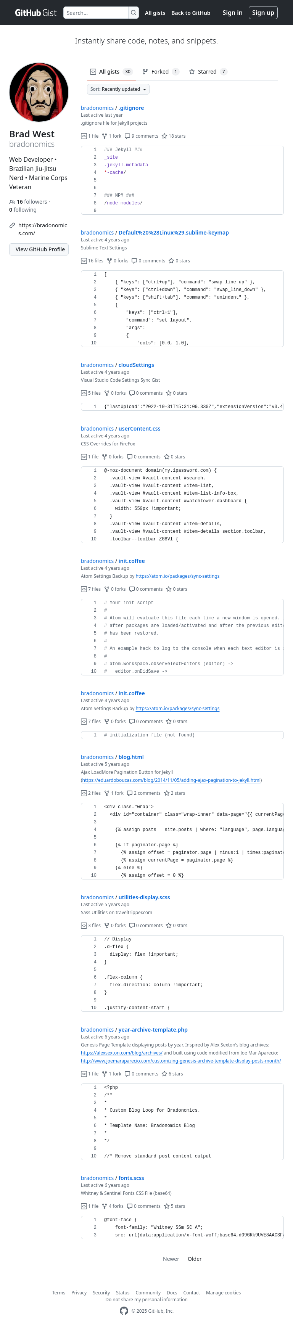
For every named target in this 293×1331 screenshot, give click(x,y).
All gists (155, 12)
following (23, 209)
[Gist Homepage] (36, 12)
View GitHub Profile (40, 249)
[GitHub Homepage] (124, 1311)
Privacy (79, 1292)
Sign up (263, 12)
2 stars (174, 793)
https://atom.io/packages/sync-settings (177, 576)
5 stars (174, 1206)
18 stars (173, 136)
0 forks (117, 260)
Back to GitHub (190, 12)
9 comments (141, 136)
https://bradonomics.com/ (42, 229)
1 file (89, 136)
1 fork (111, 136)
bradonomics (97, 107)
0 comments (148, 260)
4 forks (112, 1206)
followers (28, 201)
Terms (59, 1292)
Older (195, 1258)
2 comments (144, 793)
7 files (91, 589)
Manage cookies (223, 1292)
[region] (182, 180)
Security (101, 1292)
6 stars (172, 1074)
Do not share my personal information (146, 1299)
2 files (91, 793)
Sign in (233, 12)
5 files (91, 393)
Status (122, 1292)
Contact (192, 1292)
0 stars (179, 260)
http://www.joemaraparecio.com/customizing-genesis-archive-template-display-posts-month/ (181, 1061)
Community (148, 1292)
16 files (92, 260)
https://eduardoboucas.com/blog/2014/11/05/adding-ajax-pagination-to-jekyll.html (171, 780)
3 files (91, 925)
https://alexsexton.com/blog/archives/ (122, 1053)
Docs (172, 1292)
